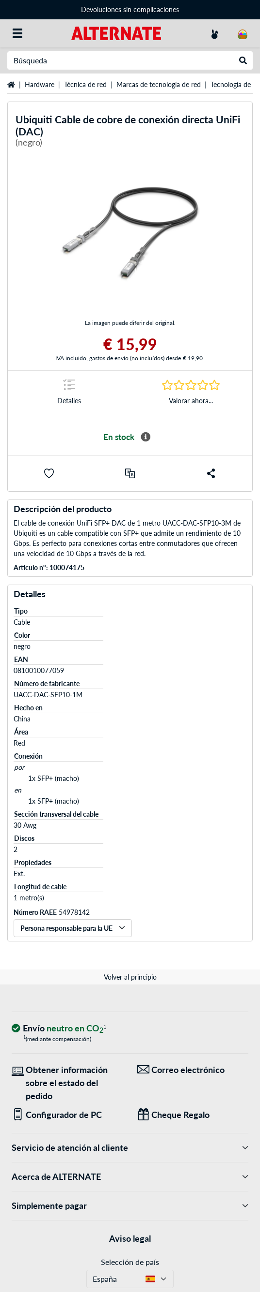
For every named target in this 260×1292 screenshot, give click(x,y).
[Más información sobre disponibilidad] (145, 437)
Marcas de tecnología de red (158, 84)
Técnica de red (85, 84)
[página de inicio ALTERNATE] (116, 33)
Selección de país (130, 1261)
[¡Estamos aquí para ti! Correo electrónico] (192, 1069)
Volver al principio (130, 977)
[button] (49, 473)
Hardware (39, 84)
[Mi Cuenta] (214, 33)
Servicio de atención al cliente (130, 1147)
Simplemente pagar (130, 1205)
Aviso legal (130, 1238)
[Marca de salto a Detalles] (69, 395)
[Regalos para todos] (192, 1114)
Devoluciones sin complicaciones (130, 9)
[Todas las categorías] (17, 33)
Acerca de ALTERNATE (130, 1176)
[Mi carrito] (242, 33)
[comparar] (130, 473)
